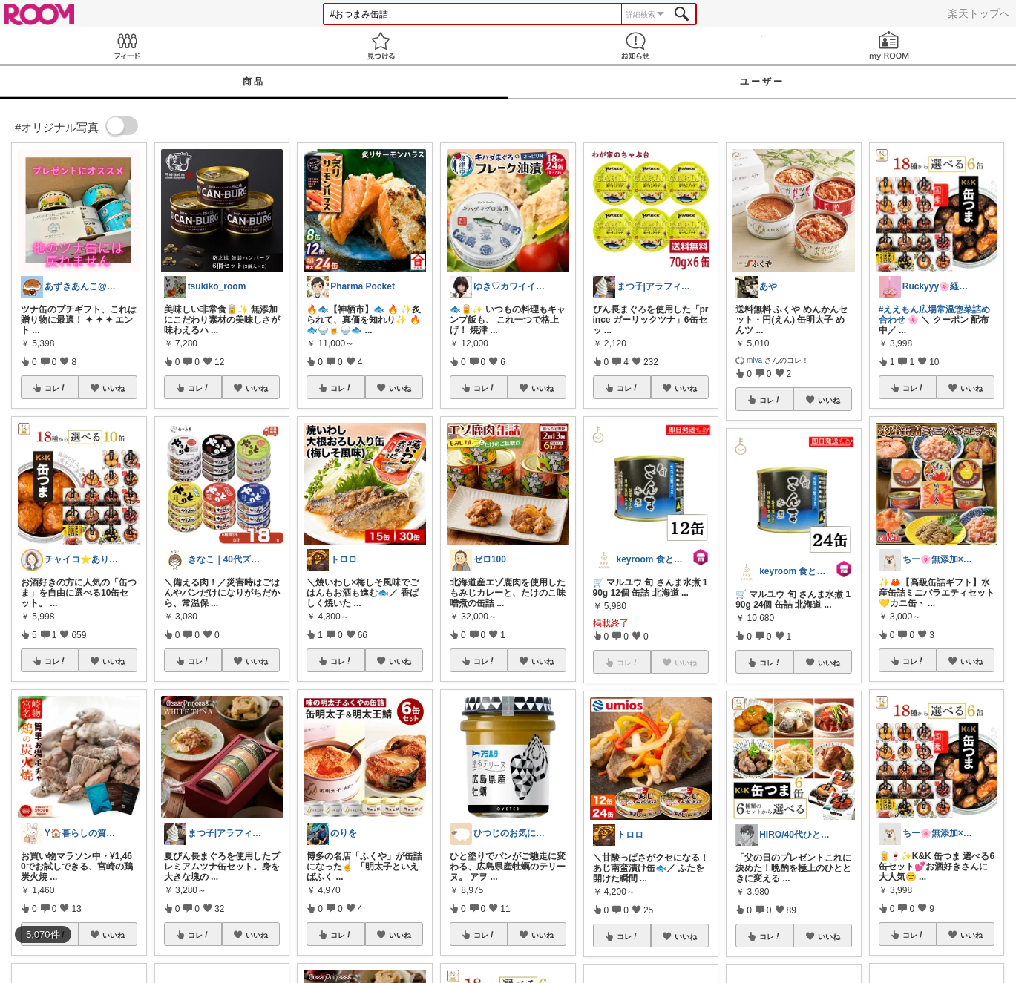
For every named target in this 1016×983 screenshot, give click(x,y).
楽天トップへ (979, 13)
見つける (381, 45)
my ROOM (889, 45)
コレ (56, 388)
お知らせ (635, 45)
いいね (113, 388)
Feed (127, 45)
